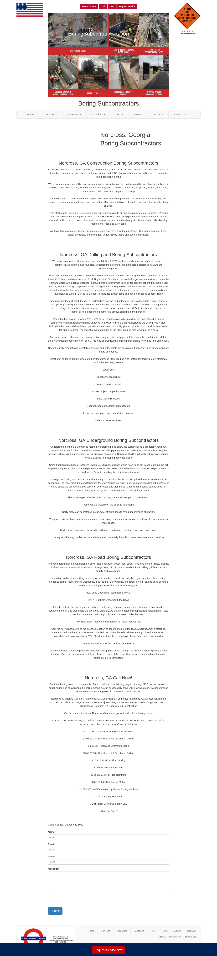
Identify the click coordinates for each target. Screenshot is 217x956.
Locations (98, 114)
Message (53, 868)
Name (52, 832)
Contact (179, 114)
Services (51, 114)
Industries (74, 114)
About (158, 114)
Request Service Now (108, 950)
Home (30, 114)
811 (119, 114)
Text (112, 6)
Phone (51, 856)
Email (51, 844)
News (138, 114)
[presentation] (72, 898)
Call (103, 6)
